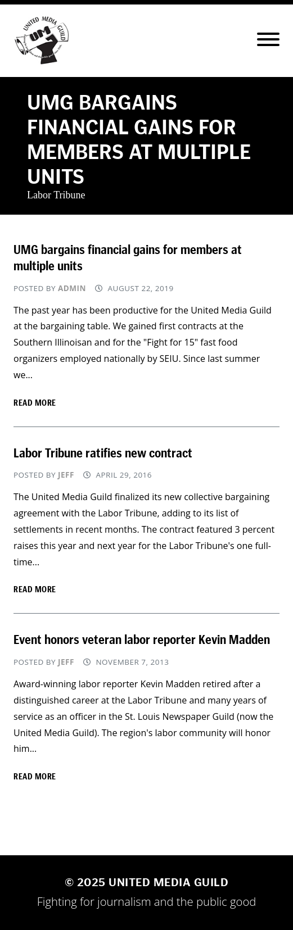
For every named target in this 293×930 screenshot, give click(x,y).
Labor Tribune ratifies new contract (102, 453)
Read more (34, 402)
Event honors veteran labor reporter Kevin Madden (141, 639)
